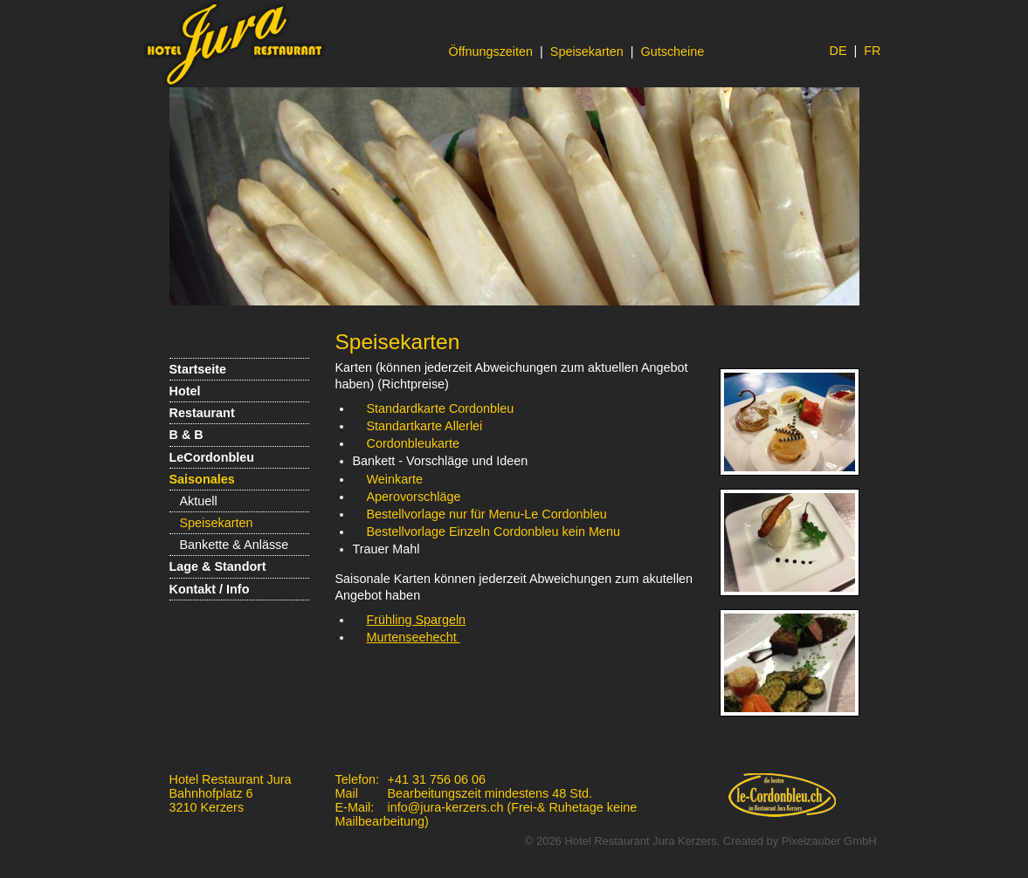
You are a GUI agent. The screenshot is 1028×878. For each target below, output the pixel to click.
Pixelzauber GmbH (829, 840)
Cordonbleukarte (413, 443)
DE (838, 51)
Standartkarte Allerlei (426, 426)
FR (872, 51)
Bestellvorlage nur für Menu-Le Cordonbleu (487, 514)
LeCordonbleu (212, 457)
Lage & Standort (217, 566)
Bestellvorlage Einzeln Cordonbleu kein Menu (493, 531)
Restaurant (202, 413)
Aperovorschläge (414, 497)
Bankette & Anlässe (234, 545)
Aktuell (198, 501)
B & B (186, 435)
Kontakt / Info (209, 589)
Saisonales (202, 479)
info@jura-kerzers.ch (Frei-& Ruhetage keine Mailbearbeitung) (486, 814)
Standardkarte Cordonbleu (440, 408)
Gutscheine (673, 51)
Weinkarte (395, 479)
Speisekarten (587, 51)
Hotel (185, 391)
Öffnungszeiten (491, 51)
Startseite (198, 369)
